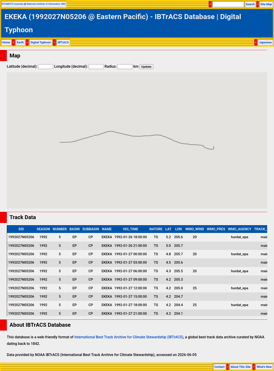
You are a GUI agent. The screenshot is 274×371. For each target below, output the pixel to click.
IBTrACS (63, 42)
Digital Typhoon (40, 42)
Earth (20, 42)
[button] (210, 145)
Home (6, 42)
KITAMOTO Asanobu (12, 3)
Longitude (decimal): (79, 66)
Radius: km (121, 66)
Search (250, 4)
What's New (264, 367)
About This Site (241, 367)
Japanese (265, 42)
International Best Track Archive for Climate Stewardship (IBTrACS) (128, 337)
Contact (219, 367)
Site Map (266, 4)
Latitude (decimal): (30, 66)
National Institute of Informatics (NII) (46, 3)
